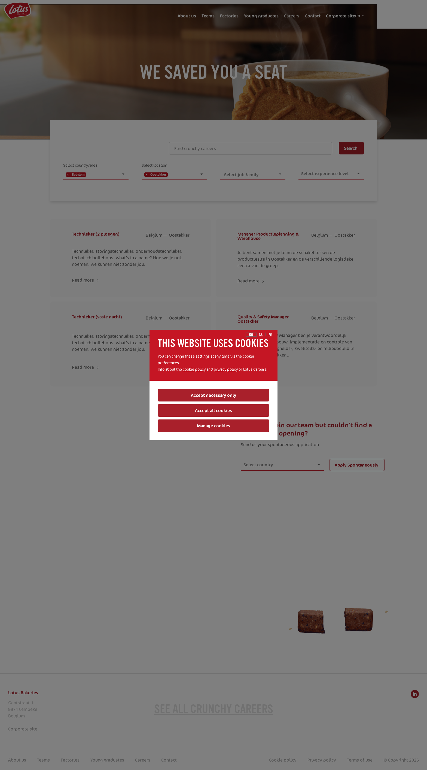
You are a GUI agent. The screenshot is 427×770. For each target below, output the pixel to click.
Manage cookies (213, 426)
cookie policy (194, 369)
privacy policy (226, 369)
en (251, 334)
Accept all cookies (213, 410)
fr (270, 334)
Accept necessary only (213, 395)
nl (261, 334)
